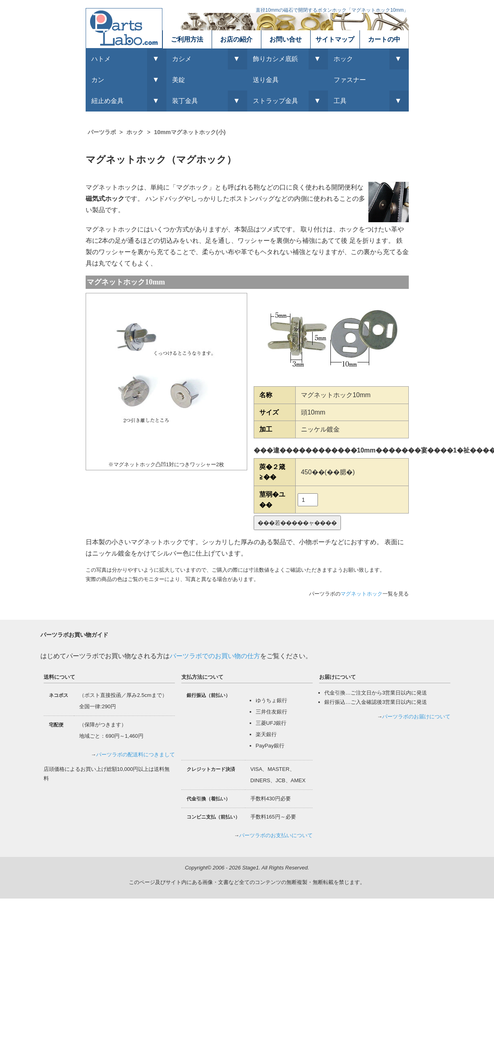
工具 (340, 100)
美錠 (178, 79)
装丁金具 (185, 100)
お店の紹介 (236, 39)
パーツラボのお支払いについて (276, 835)
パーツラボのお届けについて (416, 717)
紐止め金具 (107, 100)
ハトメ (101, 58)
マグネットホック (362, 594)
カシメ (181, 58)
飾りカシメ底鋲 (275, 58)
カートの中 (384, 39)
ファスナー (350, 79)
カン (97, 79)
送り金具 (266, 79)
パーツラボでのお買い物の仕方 (215, 656)
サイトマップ (334, 39)
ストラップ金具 (275, 100)
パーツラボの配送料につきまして (135, 754)
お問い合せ (285, 39)
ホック (343, 58)
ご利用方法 (187, 39)
